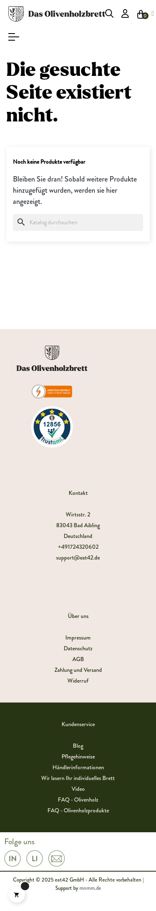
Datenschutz (78, 648)
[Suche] (78, 222)
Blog (78, 745)
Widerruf (78, 680)
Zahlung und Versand (78, 670)
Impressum (78, 637)
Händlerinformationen (78, 767)
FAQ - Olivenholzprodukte (78, 810)
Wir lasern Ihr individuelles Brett (78, 778)
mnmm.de (90, 888)
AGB (78, 659)
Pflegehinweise (78, 756)
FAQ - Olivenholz (78, 799)
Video (78, 789)
